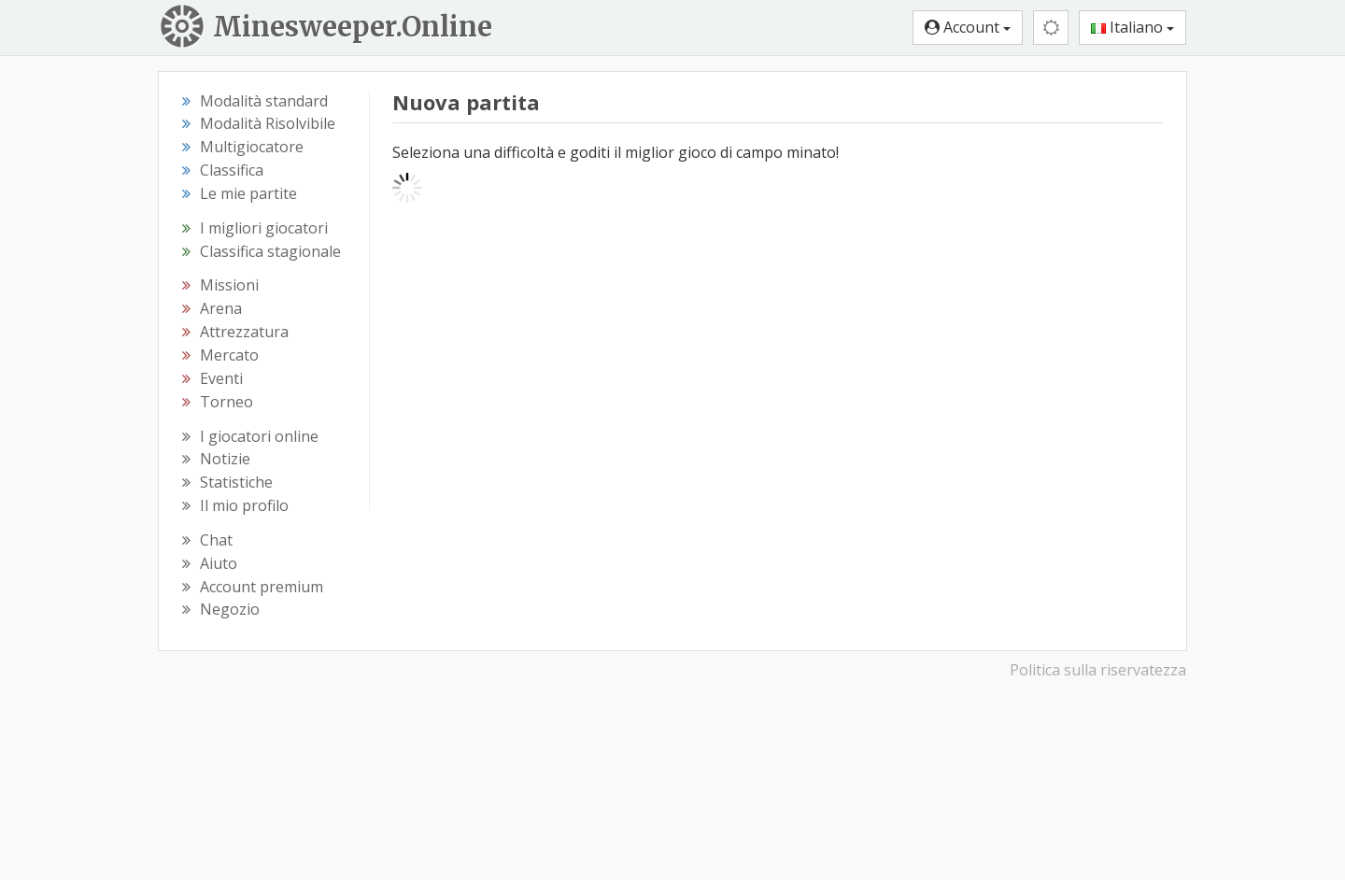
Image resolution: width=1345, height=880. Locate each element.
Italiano (1132, 27)
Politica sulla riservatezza (1098, 670)
